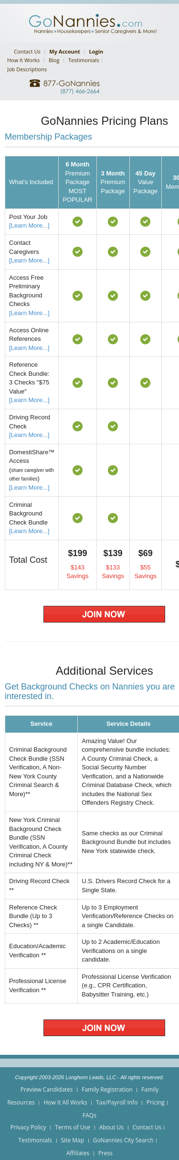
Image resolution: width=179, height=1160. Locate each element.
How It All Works (65, 1102)
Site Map (72, 1140)
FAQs (89, 1115)
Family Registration (107, 1089)
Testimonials (83, 60)
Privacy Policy (28, 1127)
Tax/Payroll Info (116, 1102)
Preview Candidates (47, 1089)
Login (96, 51)
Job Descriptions (27, 69)
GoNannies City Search (123, 1140)
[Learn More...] (29, 225)
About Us (111, 1127)
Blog (54, 60)
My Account (64, 51)
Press (105, 1153)
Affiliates (77, 1153)
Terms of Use (72, 1127)
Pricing (156, 1102)
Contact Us (27, 51)
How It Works (23, 60)
